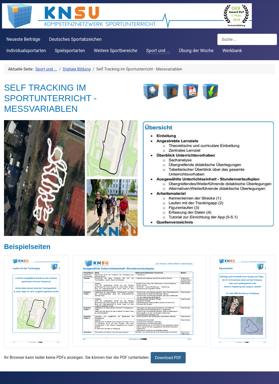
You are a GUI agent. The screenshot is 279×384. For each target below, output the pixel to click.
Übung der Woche (196, 50)
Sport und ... (158, 50)
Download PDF (168, 357)
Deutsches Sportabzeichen (75, 39)
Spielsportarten (70, 50)
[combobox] (247, 39)
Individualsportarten (26, 50)
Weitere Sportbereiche (115, 50)
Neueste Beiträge (23, 39)
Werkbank (232, 50)
